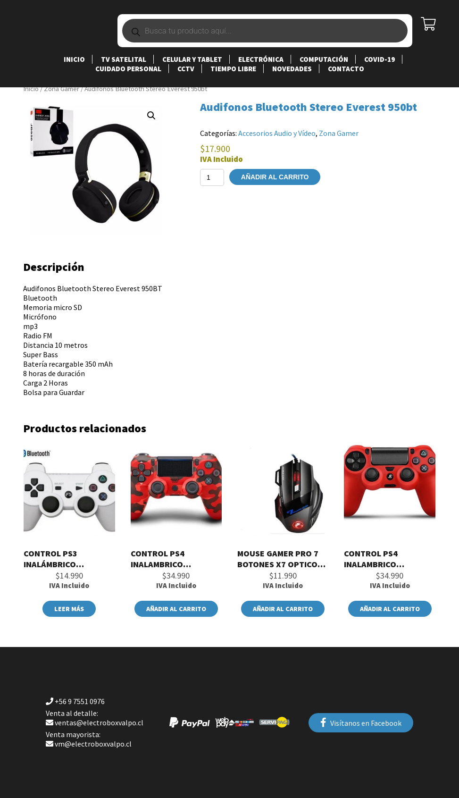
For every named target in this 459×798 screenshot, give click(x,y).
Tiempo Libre (233, 68)
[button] (151, 115)
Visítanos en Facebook (360, 723)
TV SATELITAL (123, 59)
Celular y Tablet (192, 59)
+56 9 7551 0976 (75, 701)
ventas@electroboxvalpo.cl (94, 717)
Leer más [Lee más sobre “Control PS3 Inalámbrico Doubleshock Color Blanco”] (69, 609)
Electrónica (261, 59)
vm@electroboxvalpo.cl (89, 739)
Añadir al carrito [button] (176, 609)
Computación (324, 59)
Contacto (346, 68)
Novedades (292, 68)
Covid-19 (379, 59)
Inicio (74, 59)
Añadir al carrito (275, 177)
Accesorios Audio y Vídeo (277, 133)
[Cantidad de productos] (212, 177)
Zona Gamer (61, 88)
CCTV (185, 68)
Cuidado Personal (128, 68)
